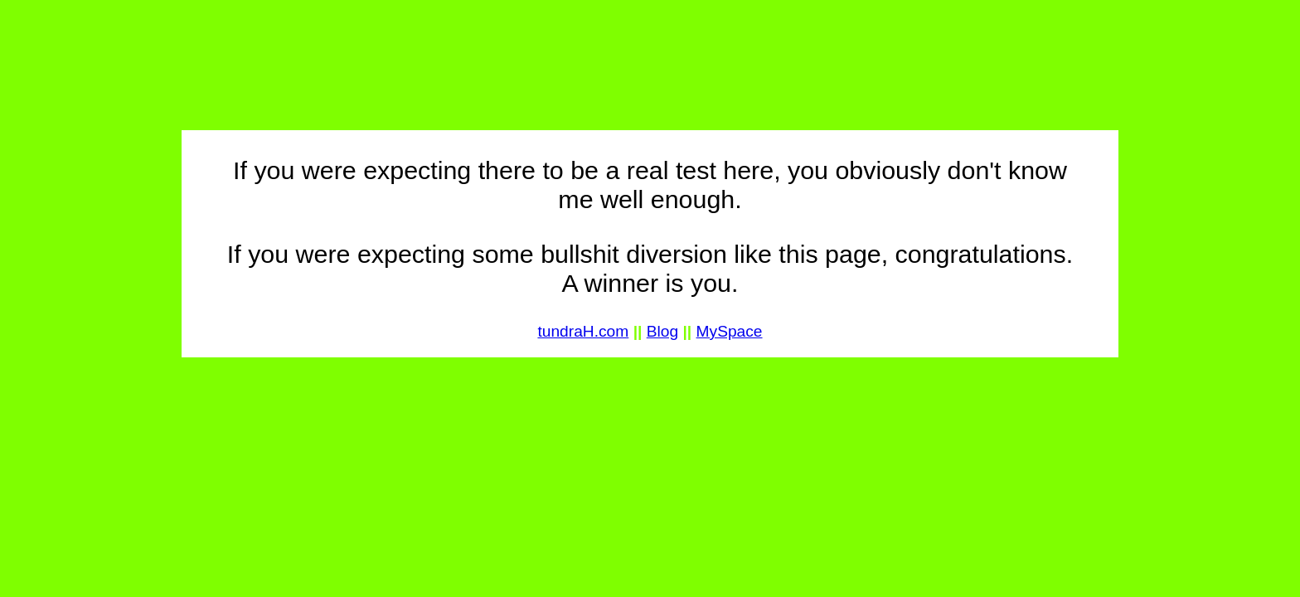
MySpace (729, 331)
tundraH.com (582, 331)
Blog (662, 331)
